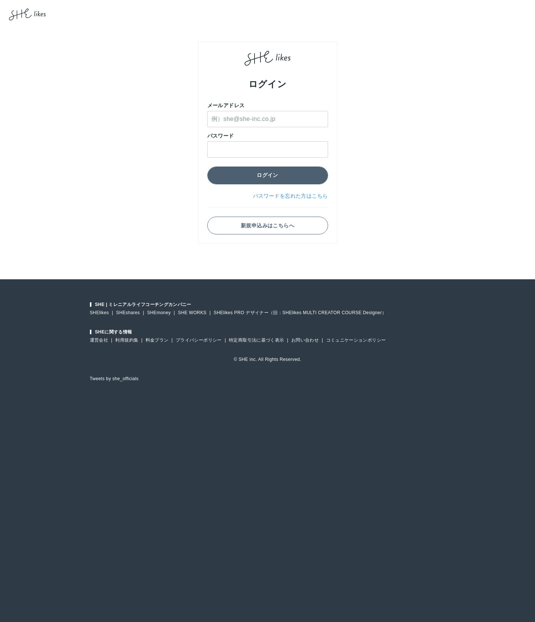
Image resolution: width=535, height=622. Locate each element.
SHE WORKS (192, 312)
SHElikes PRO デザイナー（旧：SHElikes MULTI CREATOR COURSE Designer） (300, 312)
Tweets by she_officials (114, 378)
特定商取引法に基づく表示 (256, 340)
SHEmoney (159, 312)
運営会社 (99, 340)
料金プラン (157, 340)
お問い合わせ (305, 340)
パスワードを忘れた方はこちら (290, 195)
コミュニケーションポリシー (356, 340)
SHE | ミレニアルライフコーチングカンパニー (143, 304)
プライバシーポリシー (199, 340)
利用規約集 (126, 340)
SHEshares (128, 312)
